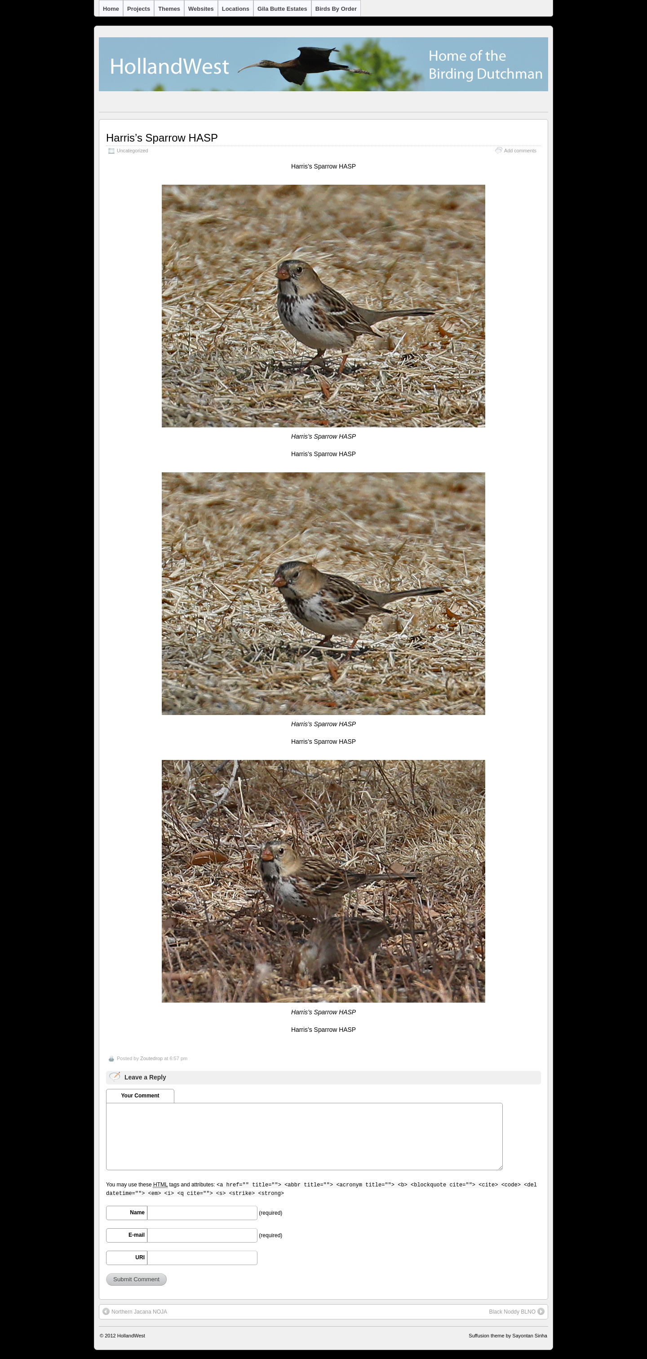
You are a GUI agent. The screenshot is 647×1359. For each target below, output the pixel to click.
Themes (169, 8)
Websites (201, 8)
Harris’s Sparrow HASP (162, 138)
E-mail (137, 1235)
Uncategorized (132, 150)
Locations (235, 8)
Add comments (520, 150)
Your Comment (140, 1096)
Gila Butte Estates (282, 8)
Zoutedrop (151, 1058)
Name (137, 1212)
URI (140, 1257)
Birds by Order (336, 8)
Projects (138, 8)
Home (111, 8)
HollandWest (131, 1335)
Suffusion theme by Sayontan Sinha (508, 1335)
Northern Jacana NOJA (134, 1311)
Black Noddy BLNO (517, 1311)
